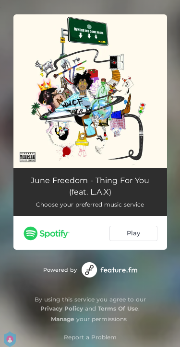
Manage (62, 319)
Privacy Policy (61, 308)
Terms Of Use (118, 308)
